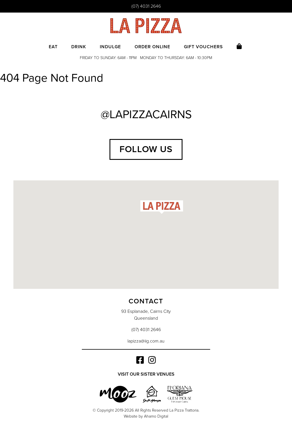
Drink (78, 47)
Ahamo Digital (156, 416)
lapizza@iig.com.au (146, 341)
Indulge (110, 47)
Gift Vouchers (203, 47)
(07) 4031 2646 (146, 6)
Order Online (152, 47)
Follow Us (146, 149)
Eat (53, 47)
